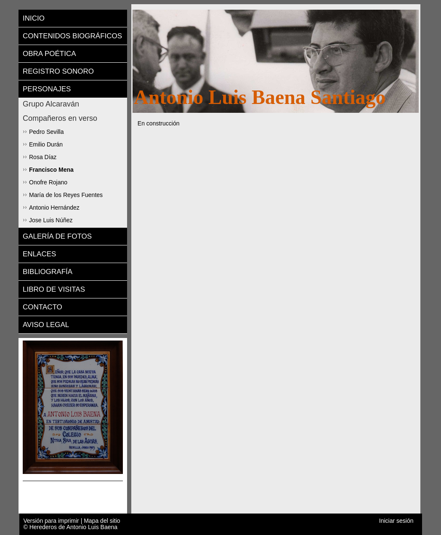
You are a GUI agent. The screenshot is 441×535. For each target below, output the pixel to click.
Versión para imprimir (52, 520)
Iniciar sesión (396, 521)
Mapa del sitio (102, 520)
